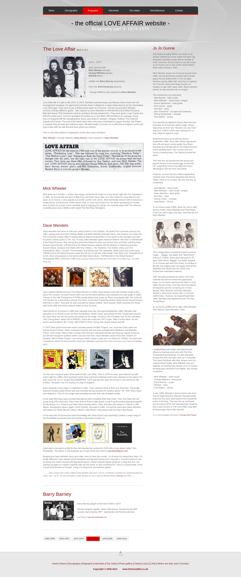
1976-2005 (107, 538)
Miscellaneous (157, 10)
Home (55, 563)
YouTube (138, 341)
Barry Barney (80, 138)
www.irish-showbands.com (97, 517)
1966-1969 (50, 538)
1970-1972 (64, 538)
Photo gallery (125, 563)
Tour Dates (111, 563)
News (51, 10)
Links (153, 563)
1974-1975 (93, 538)
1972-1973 (78, 538)
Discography (71, 10)
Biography (91, 10)
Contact (179, 10)
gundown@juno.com (118, 451)
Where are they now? (168, 563)
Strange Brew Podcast (188, 415)
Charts (137, 563)
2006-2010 (122, 538)
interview (120, 476)
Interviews (114, 10)
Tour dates (134, 10)
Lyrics (146, 563)
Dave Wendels (111, 138)
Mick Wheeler (49, 138)
